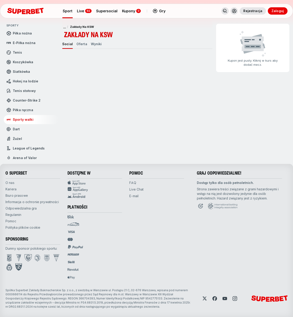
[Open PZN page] (18, 267)
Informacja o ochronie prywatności (32, 202)
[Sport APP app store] (95, 183)
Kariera (10, 189)
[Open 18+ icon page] (200, 206)
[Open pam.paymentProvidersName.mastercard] (70, 239)
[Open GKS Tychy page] (56, 258)
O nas (9, 183)
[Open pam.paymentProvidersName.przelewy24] (73, 224)
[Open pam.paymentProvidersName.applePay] (71, 277)
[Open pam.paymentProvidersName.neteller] (73, 254)
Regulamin (13, 215)
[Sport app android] (95, 195)
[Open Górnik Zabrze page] (18, 258)
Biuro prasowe (16, 195)
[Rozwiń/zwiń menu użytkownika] (234, 11)
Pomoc (10, 221)
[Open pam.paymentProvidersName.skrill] (71, 262)
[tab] (67, 44)
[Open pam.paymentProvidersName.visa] (71, 232)
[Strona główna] (25, 11)
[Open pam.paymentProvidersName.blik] (71, 217)
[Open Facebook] (214, 298)
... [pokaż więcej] (64, 27)
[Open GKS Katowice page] (28, 258)
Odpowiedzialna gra (21, 208)
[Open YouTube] (224, 298)
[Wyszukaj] (225, 11)
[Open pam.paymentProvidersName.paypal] (76, 247)
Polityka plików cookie (22, 227)
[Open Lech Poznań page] (9, 258)
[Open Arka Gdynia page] (46, 258)
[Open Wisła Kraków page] (9, 267)
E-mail (133, 196)
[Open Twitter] (204, 298)
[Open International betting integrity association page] (222, 206)
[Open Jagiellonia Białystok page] (37, 258)
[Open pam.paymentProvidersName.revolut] (73, 269)
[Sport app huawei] (95, 189)
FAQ (132, 183)
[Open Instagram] (235, 298)
